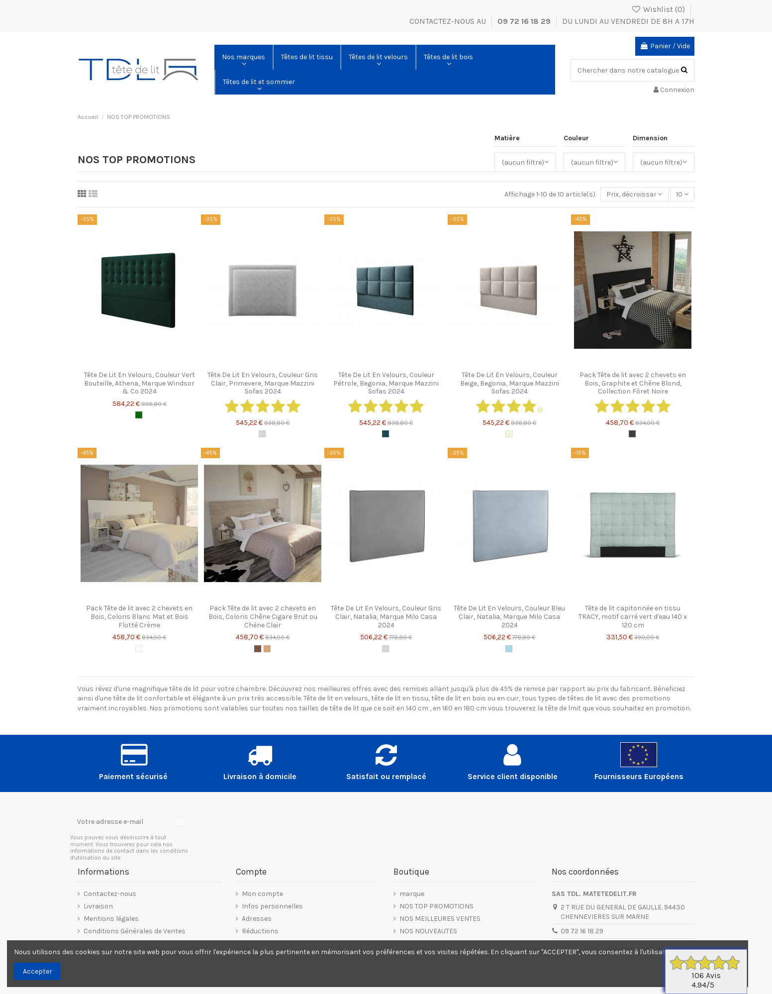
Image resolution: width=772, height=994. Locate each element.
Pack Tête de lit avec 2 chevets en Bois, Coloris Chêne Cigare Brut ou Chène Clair (262, 616)
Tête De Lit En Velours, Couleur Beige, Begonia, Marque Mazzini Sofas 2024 (509, 383)
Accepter (37, 971)
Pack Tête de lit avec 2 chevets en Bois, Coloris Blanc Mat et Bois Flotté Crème (139, 616)
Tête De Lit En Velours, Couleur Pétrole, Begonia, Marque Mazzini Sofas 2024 (386, 383)
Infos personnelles (272, 906)
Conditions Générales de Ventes (135, 931)
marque (411, 894)
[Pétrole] (385, 433)
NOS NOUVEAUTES (428, 931)
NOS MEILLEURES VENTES (440, 918)
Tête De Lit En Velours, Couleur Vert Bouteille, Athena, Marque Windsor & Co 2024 (139, 383)
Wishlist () (659, 9)
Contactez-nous (110, 894)
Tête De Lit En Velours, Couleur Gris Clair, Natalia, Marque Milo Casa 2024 (386, 616)
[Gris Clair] (262, 433)
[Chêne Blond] (267, 648)
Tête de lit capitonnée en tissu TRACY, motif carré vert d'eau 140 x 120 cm (633, 616)
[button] (243, 57)
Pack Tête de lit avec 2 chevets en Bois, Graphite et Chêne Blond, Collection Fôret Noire (632, 383)
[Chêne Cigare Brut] (257, 648)
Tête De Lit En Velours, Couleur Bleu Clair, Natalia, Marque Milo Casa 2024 (509, 616)
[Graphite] (632, 433)
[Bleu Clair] (508, 648)
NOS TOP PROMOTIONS (436, 906)
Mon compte (262, 894)
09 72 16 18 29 (525, 21)
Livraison (98, 906)
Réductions (260, 931)
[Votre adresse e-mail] (119, 821)
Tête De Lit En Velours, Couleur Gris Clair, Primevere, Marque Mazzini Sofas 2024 (262, 383)
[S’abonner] (179, 821)
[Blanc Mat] (138, 648)
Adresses (257, 918)
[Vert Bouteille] (138, 414)
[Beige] (508, 433)
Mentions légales (111, 918)
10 (682, 194)
